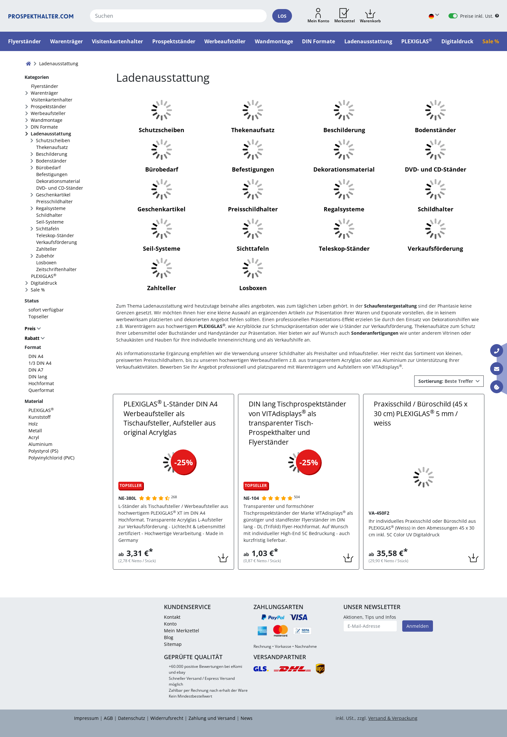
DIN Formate (44, 127)
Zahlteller (46, 249)
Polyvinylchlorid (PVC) (51, 458)
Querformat (41, 390)
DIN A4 (35, 356)
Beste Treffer (446, 381)
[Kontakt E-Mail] (496, 368)
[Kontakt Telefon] (496, 350)
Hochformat (41, 383)
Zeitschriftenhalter (56, 269)
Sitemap (173, 644)
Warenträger (44, 93)
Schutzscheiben (53, 140)
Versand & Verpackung (392, 718)
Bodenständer (51, 161)
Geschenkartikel (53, 195)
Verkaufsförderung (56, 242)
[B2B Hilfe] (497, 16)
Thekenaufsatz (52, 147)
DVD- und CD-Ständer (59, 188)
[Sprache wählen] (434, 16)
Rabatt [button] (32, 338)
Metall (35, 430)
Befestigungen (52, 174)
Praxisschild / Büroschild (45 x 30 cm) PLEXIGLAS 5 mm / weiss (421, 413)
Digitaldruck (44, 283)
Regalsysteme (51, 208)
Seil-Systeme (50, 222)
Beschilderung (51, 154)
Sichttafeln (47, 229)
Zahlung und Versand (212, 718)
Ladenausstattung (51, 134)
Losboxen (46, 262)
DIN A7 (35, 370)
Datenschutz (131, 718)
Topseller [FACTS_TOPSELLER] (38, 316)
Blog (168, 637)
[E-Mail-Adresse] (370, 626)
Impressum (86, 718)
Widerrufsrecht (166, 718)
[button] (318, 16)
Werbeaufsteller (48, 113)
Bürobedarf (48, 167)
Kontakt (172, 617)
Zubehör (45, 256)
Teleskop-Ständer (55, 235)
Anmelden (417, 626)
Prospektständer (48, 106)
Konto (170, 624)
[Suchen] (178, 16)
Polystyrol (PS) (43, 451)
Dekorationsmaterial (58, 181)
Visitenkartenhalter (51, 100)
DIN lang (37, 377)
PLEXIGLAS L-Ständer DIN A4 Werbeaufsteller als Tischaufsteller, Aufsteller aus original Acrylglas (171, 418)
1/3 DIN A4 (39, 363)
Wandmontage (46, 120)
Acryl (33, 437)
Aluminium (40, 444)
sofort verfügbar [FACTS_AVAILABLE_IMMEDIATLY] (46, 310)
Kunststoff (39, 417)
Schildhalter (49, 215)
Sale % (38, 290)
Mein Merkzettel (181, 630)
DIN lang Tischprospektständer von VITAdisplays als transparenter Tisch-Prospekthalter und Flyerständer (297, 423)
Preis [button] (31, 328)
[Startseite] (41, 15)
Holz (33, 424)
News (247, 718)
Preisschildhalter (54, 201)
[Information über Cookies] (496, 386)
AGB (108, 718)
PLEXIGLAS (43, 276)
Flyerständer (44, 86)
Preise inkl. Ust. (476, 16)
